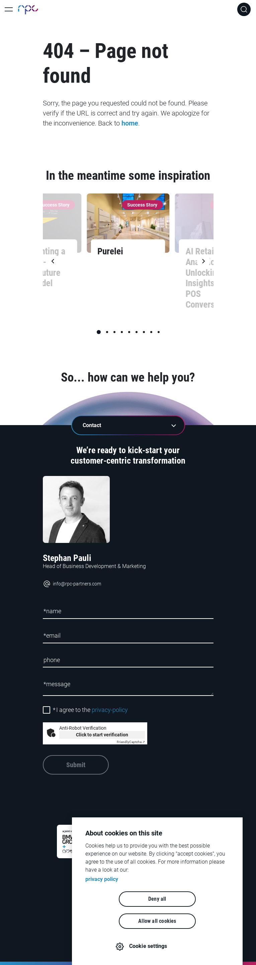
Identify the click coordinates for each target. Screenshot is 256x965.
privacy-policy (110, 709)
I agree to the (90, 710)
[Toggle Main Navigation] (9, 9)
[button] (99, 332)
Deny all (119, 921)
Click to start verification (102, 734)
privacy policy (101, 901)
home (129, 123)
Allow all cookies (196, 921)
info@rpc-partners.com (72, 584)
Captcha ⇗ (131, 742)
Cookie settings (153, 946)
